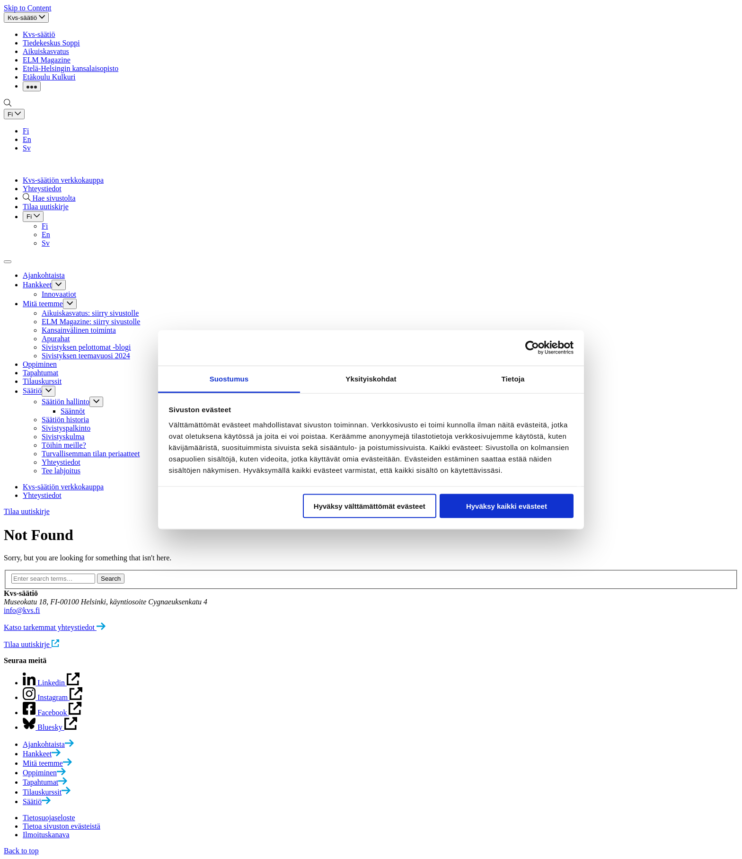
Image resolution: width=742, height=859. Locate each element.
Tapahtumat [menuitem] (40, 373)
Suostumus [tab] (229, 378)
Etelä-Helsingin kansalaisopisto (70, 68)
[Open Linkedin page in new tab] (52, 697)
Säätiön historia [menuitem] (65, 420)
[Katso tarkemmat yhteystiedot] (55, 627)
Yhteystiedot (42, 189)
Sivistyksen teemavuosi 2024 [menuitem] (86, 356)
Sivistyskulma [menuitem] (63, 437)
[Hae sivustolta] (49, 198)
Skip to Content (27, 8)
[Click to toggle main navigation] (7, 261)
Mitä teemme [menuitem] (43, 304)
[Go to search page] (7, 104)
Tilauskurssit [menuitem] (42, 381)
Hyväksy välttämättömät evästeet (369, 506)
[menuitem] (48, 744)
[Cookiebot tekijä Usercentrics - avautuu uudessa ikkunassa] (532, 348)
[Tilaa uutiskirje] (31, 644)
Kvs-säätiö (39, 34)
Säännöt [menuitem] (73, 411)
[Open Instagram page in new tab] (52, 712)
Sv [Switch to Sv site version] (27, 148)
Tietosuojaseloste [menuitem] (49, 818)
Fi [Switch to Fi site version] (26, 131)
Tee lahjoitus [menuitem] (61, 471)
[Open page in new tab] (51, 683)
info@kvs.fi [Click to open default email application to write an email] (22, 610)
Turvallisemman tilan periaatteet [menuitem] (91, 454)
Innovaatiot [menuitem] (59, 294)
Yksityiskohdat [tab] (370, 378)
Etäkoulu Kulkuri (49, 77)
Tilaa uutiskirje (27, 511)
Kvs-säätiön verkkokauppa (63, 180)
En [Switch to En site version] (27, 139)
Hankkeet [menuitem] (37, 285)
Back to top (21, 851)
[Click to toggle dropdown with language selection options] (14, 114)
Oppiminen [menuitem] (40, 364)
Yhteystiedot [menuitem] (61, 462)
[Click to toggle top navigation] (26, 17)
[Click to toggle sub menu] (58, 285)
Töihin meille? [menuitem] (64, 445)
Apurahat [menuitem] (56, 339)
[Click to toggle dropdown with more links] (32, 86)
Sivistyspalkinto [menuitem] (66, 428)
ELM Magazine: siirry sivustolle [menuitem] (91, 322)
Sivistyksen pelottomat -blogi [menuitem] (86, 347)
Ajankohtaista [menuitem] (44, 275)
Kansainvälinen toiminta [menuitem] (79, 330)
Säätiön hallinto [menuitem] (65, 402)
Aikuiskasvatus (46, 51)
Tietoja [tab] (513, 378)
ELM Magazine (47, 60)
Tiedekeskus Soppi (51, 43)
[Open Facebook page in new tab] (50, 727)
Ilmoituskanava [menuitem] (46, 835)
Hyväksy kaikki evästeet (506, 506)
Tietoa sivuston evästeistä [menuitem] (61, 826)
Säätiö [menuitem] (32, 391)
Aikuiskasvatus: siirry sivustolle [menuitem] (90, 313)
